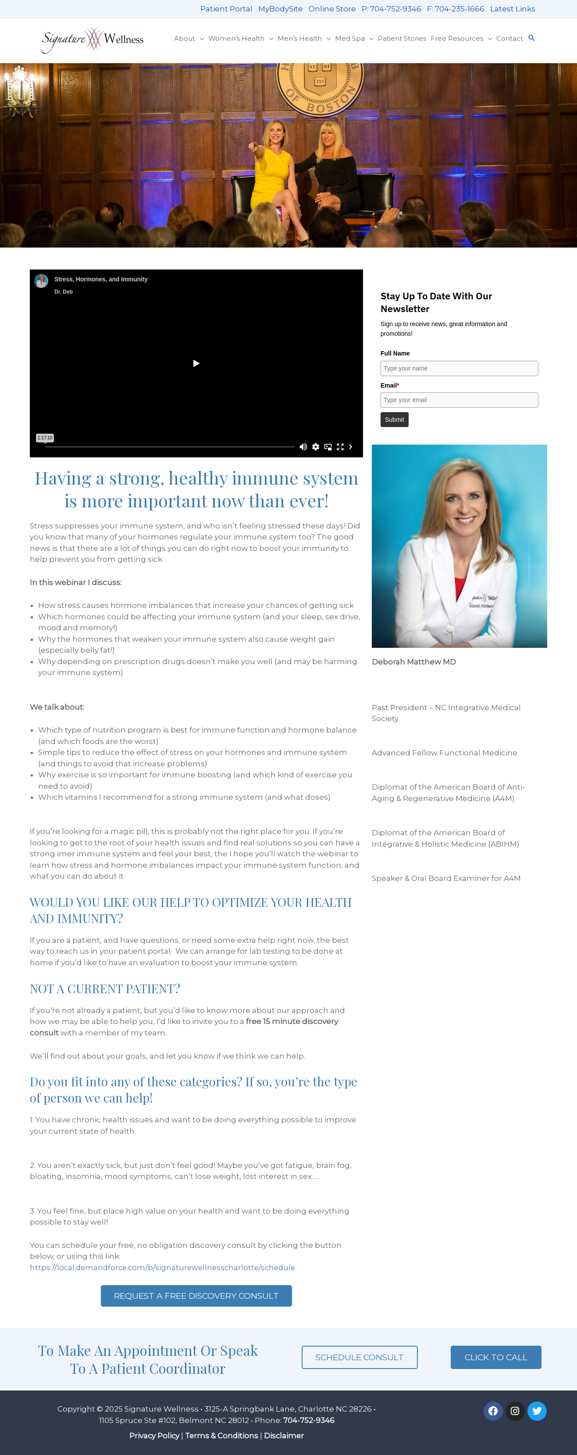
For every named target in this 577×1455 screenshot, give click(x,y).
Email (390, 385)
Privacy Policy (153, 1435)
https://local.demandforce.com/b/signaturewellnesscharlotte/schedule (166, 1267)
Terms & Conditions (222, 1435)
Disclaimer (285, 1435)
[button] (531, 38)
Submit (394, 419)
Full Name (395, 353)
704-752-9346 (309, 1420)
